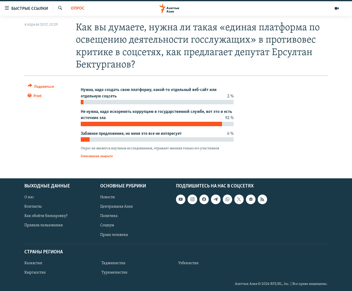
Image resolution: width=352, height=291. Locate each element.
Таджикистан (113, 263)
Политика (109, 216)
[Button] (41, 87)
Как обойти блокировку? (45, 216)
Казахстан (33, 263)
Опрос (77, 8)
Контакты (33, 207)
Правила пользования (43, 225)
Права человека (114, 235)
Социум (107, 225)
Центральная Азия (116, 207)
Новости (107, 197)
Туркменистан (114, 273)
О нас (29, 197)
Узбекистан (188, 263)
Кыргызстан (35, 273)
